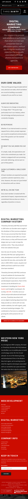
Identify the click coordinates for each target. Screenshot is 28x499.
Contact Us (21, 5)
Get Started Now (13, 67)
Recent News (3, 447)
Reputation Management (6, 432)
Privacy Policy (16, 486)
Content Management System (8, 482)
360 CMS (8, 292)
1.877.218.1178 (6, 2)
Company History (4, 442)
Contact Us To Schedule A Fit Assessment (13, 320)
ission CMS (4, 411)
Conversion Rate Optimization (7, 425)
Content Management (5, 408)
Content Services (4, 409)
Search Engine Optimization (6, 423)
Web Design (3, 404)
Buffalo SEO (10, 483)
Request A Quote (7, 5)
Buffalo (6, 350)
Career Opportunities (5, 445)
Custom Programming (5, 406)
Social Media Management (6, 430)
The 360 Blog (3, 449)
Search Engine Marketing (6, 427)
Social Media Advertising (6, 429)
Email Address (4, 465)
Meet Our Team (4, 443)
